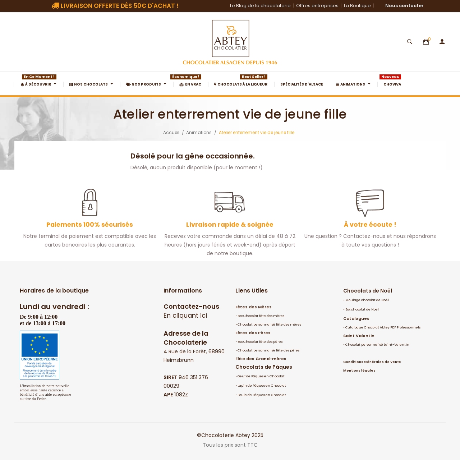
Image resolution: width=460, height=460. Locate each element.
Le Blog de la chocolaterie (260, 6)
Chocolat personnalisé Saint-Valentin (377, 344)
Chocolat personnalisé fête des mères (269, 324)
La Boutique (357, 6)
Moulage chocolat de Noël (367, 300)
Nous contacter (404, 6)
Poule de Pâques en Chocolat (262, 395)
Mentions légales (359, 370)
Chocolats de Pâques (263, 367)
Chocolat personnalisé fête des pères (268, 350)
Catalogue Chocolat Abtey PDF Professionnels (382, 327)
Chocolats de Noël (367, 290)
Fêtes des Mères (253, 307)
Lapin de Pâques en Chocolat (262, 385)
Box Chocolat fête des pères (260, 342)
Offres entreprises (317, 6)
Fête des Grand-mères (260, 359)
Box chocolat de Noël (362, 309)
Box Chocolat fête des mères (261, 316)
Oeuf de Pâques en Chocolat (261, 376)
